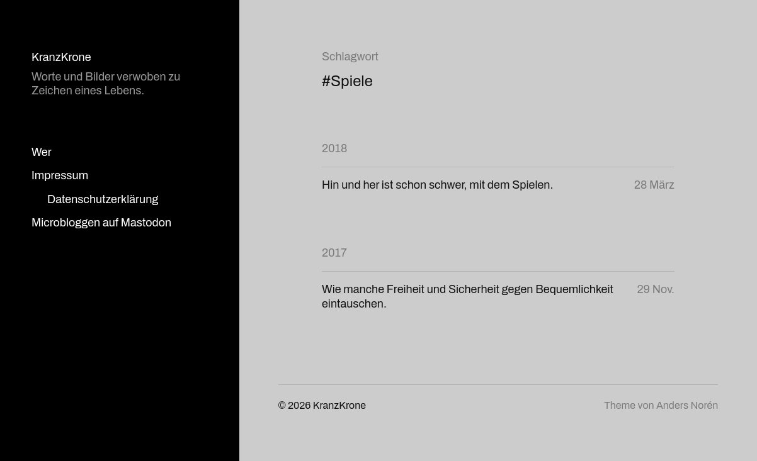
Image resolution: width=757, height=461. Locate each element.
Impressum (59, 175)
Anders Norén (687, 405)
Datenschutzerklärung (102, 199)
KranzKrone (61, 57)
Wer (41, 152)
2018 (334, 148)
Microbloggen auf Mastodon (101, 222)
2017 (334, 253)
